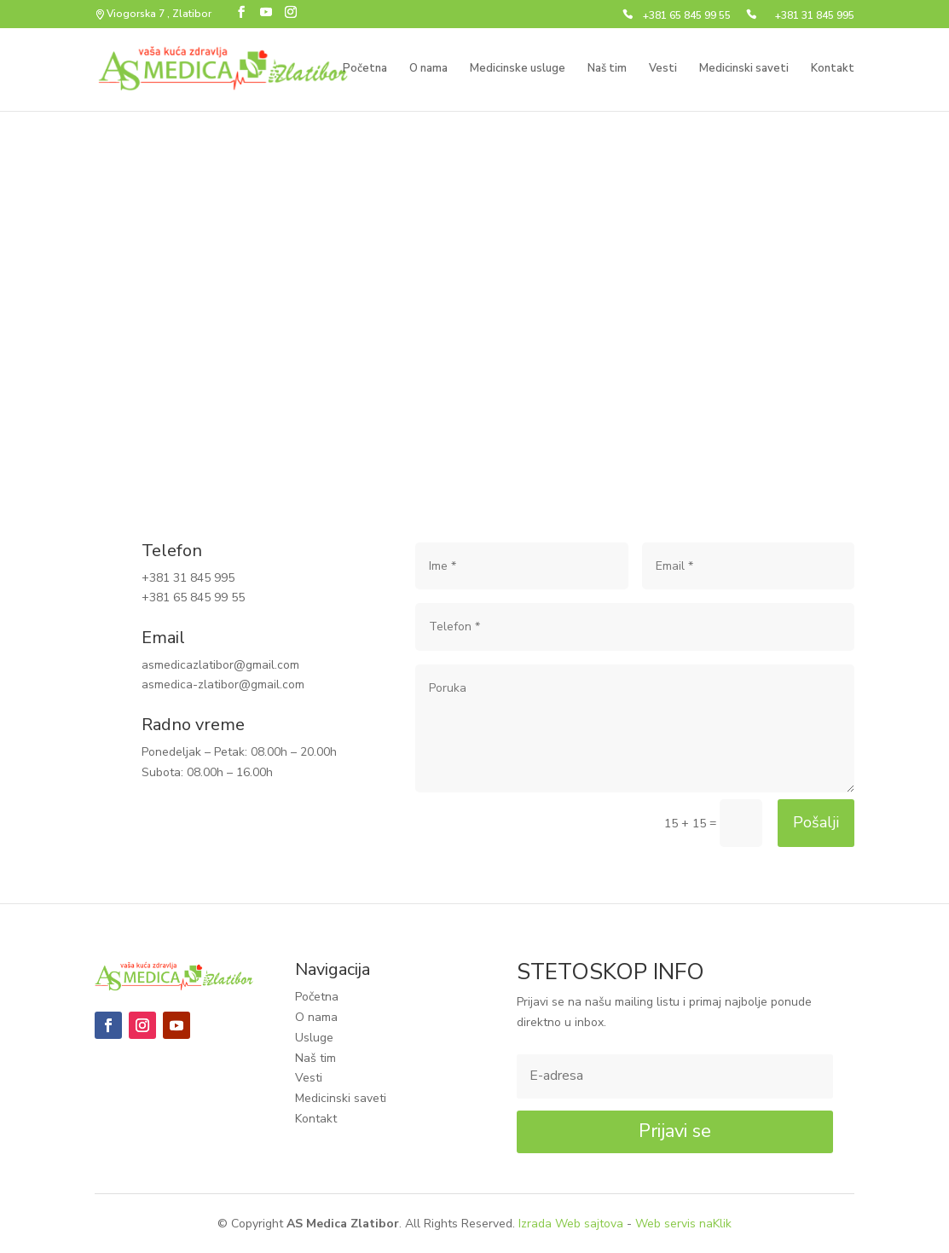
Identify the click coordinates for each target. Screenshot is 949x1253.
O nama (428, 69)
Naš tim (607, 69)
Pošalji (816, 822)
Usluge (314, 1038)
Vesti (663, 69)
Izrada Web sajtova (570, 1223)
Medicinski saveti (744, 69)
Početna (365, 69)
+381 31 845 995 (814, 16)
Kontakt (832, 69)
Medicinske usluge (517, 69)
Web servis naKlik (683, 1223)
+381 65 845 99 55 (687, 16)
